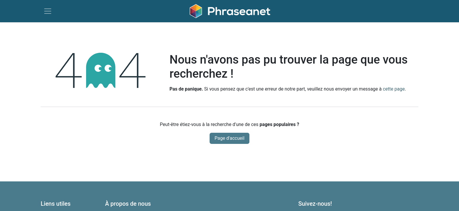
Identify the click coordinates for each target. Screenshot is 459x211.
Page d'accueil (229, 138)
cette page (394, 89)
